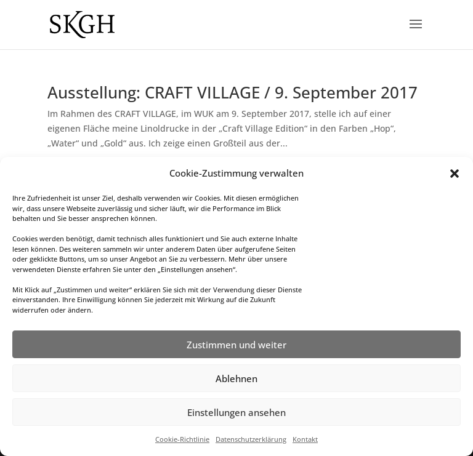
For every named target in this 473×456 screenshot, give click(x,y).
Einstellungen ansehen (236, 412)
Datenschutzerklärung (251, 439)
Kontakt (305, 439)
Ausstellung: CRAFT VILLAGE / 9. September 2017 (232, 92)
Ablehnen (236, 378)
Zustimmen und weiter (236, 344)
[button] (454, 173)
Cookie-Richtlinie (182, 439)
